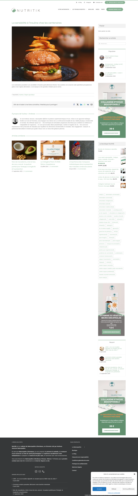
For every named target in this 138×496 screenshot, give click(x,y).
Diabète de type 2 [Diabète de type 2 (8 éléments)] (104, 222)
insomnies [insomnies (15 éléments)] (113, 234)
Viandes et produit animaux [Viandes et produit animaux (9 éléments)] (107, 274)
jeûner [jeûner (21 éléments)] (102, 244)
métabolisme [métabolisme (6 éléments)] (103, 247)
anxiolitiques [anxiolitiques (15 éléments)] (117, 210)
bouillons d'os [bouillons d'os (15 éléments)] (118, 216)
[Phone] (43, 471)
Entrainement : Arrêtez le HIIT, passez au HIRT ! (114, 64)
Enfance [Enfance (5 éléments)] (115, 222)
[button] (134, 474)
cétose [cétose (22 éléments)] (120, 219)
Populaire (112, 51)
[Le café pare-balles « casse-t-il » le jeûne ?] (102, 73)
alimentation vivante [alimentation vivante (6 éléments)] (105, 210)
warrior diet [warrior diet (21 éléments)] (103, 277)
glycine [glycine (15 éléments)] (116, 228)
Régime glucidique (29, 94)
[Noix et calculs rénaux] (102, 56)
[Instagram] (36, 471)
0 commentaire (28, 171)
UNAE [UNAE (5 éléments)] (108, 262)
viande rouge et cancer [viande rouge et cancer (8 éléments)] (106, 265)
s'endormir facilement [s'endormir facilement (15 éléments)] (105, 256)
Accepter (99, 489)
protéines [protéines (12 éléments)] (119, 253)
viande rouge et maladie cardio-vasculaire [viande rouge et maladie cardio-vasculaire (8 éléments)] (111, 268)
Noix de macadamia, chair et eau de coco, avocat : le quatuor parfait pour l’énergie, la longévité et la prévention (114, 369)
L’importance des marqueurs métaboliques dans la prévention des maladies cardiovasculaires (81, 164)
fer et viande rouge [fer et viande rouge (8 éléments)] (104, 228)
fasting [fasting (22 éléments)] (109, 225)
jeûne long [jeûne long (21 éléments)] (116, 240)
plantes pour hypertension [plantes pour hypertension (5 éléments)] (106, 250)
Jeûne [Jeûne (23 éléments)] (111, 237)
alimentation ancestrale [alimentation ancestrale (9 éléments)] (112, 194)
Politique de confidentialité (114, 493)
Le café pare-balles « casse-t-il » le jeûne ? (114, 73)
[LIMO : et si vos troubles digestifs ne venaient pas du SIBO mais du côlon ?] (102, 347)
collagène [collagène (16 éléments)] (102, 219)
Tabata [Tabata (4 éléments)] (101, 262)
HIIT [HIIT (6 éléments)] (116, 231)
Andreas (32, 114)
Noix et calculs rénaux (111, 56)
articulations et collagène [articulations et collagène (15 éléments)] (117, 213)
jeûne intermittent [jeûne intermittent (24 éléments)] (104, 240)
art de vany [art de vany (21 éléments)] (103, 213)
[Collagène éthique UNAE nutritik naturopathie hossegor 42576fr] (112, 84)
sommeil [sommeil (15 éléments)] (116, 259)
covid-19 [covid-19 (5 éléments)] (112, 219)
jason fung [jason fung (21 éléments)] (103, 237)
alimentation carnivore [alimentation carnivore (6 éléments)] (105, 197)
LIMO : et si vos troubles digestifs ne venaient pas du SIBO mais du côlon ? (113, 348)
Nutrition (21, 94)
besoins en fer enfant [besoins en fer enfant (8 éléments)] (105, 216)
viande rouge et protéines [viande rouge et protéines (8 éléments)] (106, 271)
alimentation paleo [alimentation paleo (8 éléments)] (104, 204)
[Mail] (40, 471)
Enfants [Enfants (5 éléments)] (102, 225)
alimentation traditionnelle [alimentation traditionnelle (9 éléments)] (106, 207)
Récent (112, 342)
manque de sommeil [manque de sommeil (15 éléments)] (113, 244)
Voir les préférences (128, 489)
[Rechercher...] (112, 43)
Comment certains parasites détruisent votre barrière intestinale (113, 358)
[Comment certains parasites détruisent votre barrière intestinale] (102, 357)
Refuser (114, 489)
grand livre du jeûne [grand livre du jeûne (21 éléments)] (105, 231)
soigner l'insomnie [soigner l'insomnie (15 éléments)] (105, 259)
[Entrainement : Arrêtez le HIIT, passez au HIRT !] (102, 64)
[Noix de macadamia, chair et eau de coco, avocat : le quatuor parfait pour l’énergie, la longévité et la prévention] (102, 367)
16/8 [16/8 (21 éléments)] (101, 194)
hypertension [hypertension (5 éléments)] (103, 234)
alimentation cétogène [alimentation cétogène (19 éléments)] (106, 200)
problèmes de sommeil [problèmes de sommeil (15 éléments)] (106, 253)
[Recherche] (99, 43)
